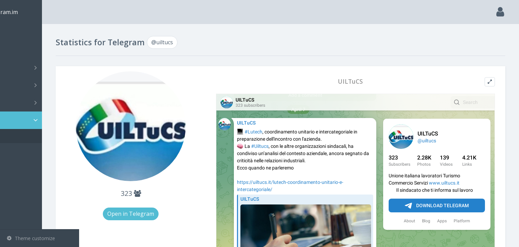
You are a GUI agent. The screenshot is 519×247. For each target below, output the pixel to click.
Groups (40, 85)
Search (18, 50)
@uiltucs (26, 136)
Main (16, 33)
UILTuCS (362, 81)
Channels (40, 67)
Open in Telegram (161, 213)
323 (161, 193)
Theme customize (31, 238)
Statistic (41, 120)
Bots (40, 102)
